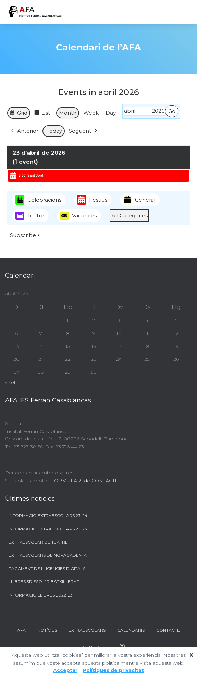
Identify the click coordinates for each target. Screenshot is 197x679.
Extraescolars (87, 630)
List (42, 113)
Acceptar (65, 670)
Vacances (78, 216)
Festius (92, 200)
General (139, 200)
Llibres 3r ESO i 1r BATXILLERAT (44, 581)
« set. (11, 382)
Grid (18, 113)
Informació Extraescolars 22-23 (48, 528)
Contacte (168, 630)
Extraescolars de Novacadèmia (48, 555)
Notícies (47, 630)
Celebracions (38, 200)
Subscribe (25, 235)
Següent (83, 131)
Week (91, 113)
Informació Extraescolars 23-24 (48, 515)
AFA (21, 630)
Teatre (29, 216)
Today (54, 131)
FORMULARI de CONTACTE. (85, 480)
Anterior (24, 131)
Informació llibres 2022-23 (41, 595)
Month (67, 113)
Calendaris (131, 630)
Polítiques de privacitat (113, 670)
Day (111, 113)
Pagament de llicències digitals (47, 568)
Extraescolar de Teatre (38, 542)
